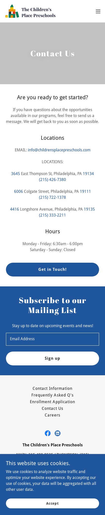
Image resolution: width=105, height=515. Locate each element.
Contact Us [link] (52, 408)
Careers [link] (52, 415)
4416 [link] (14, 209)
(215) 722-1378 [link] (52, 197)
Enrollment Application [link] (52, 401)
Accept (52, 503)
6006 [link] (18, 191)
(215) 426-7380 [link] (52, 179)
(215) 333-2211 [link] (52, 215)
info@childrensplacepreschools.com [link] (59, 150)
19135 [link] (89, 209)
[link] (31, 11)
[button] (98, 11)
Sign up (52, 358)
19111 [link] (85, 191)
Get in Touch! (52, 269)
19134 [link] (88, 173)
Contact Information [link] (52, 388)
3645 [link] (15, 173)
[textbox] (52, 339)
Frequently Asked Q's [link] (52, 395)
